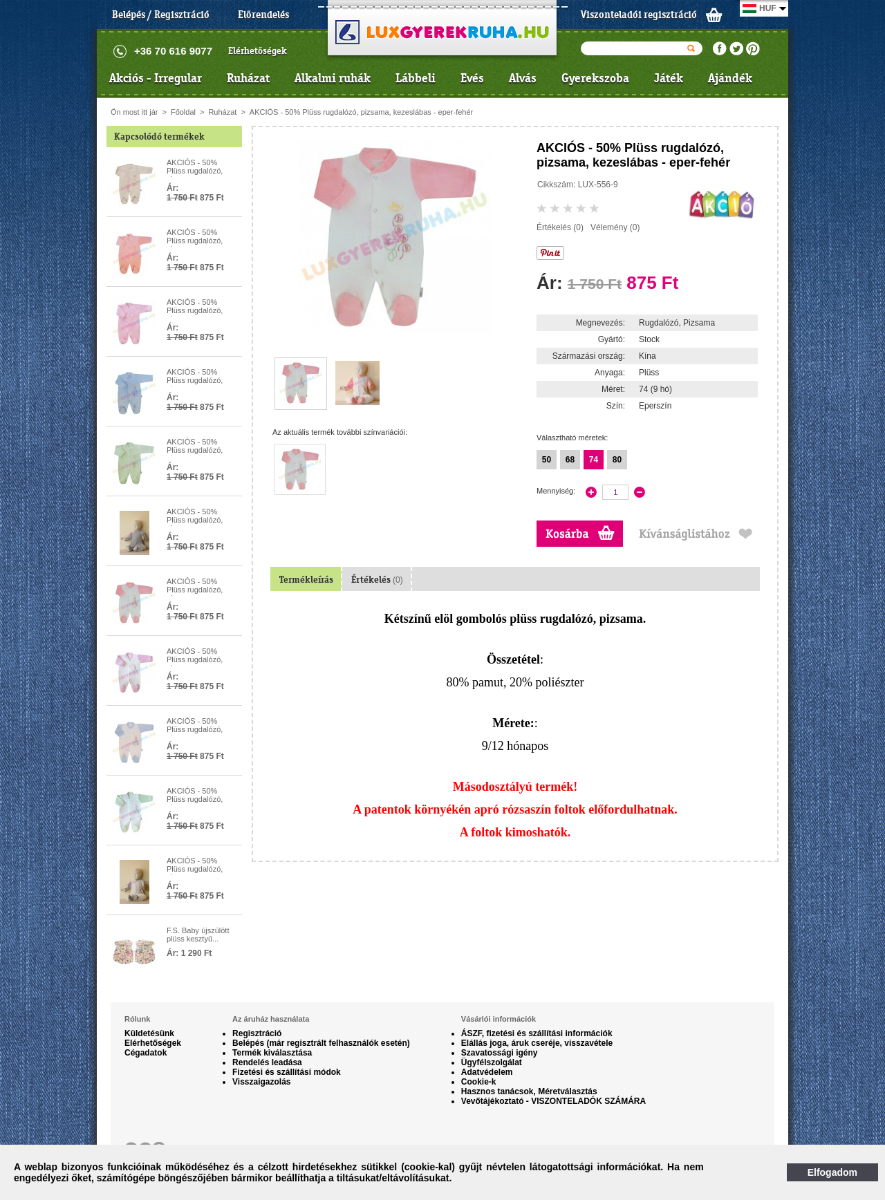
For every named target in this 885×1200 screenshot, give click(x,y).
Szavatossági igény (499, 1053)
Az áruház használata (270, 1019)
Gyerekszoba (595, 78)
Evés (472, 78)
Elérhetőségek (257, 51)
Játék (668, 78)
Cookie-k (478, 1082)
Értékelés (377, 579)
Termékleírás (306, 579)
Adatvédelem (487, 1072)
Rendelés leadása (267, 1062)
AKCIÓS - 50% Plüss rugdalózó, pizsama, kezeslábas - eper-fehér (361, 112)
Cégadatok (145, 1053)
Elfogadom (832, 1172)
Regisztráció (256, 1033)
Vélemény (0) (615, 227)
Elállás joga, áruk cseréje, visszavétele (537, 1043)
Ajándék (730, 78)
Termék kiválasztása (272, 1053)
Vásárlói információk (498, 1019)
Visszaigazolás (261, 1082)
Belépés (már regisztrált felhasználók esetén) (321, 1043)
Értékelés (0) (560, 227)
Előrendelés (263, 14)
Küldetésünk (149, 1033)
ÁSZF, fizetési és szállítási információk (537, 1033)
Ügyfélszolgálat (491, 1062)
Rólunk (137, 1019)
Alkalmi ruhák (333, 78)
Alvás (523, 78)
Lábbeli (415, 78)
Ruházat (248, 78)
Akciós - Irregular (155, 78)
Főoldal (183, 112)
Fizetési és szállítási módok (286, 1072)
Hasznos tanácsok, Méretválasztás (529, 1091)
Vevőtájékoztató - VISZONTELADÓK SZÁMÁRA (553, 1101)
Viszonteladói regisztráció (639, 14)
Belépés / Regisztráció (160, 14)
